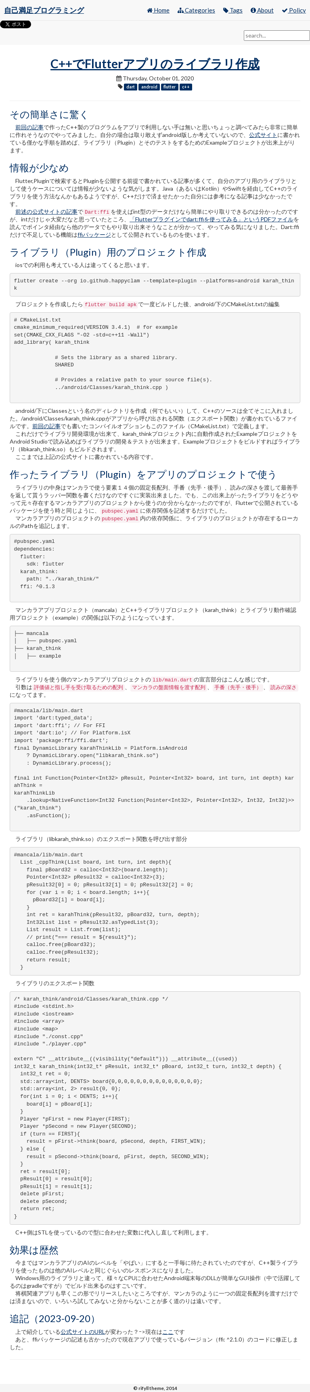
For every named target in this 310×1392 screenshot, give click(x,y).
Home (158, 10)
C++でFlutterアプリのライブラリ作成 (155, 63)
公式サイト (263, 134)
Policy (294, 10)
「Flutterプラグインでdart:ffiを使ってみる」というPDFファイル (211, 219)
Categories (196, 10)
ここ (168, 1331)
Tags (233, 10)
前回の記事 (29, 127)
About (262, 10)
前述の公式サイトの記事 (46, 211)
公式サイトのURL (83, 1331)
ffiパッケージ (94, 234)
